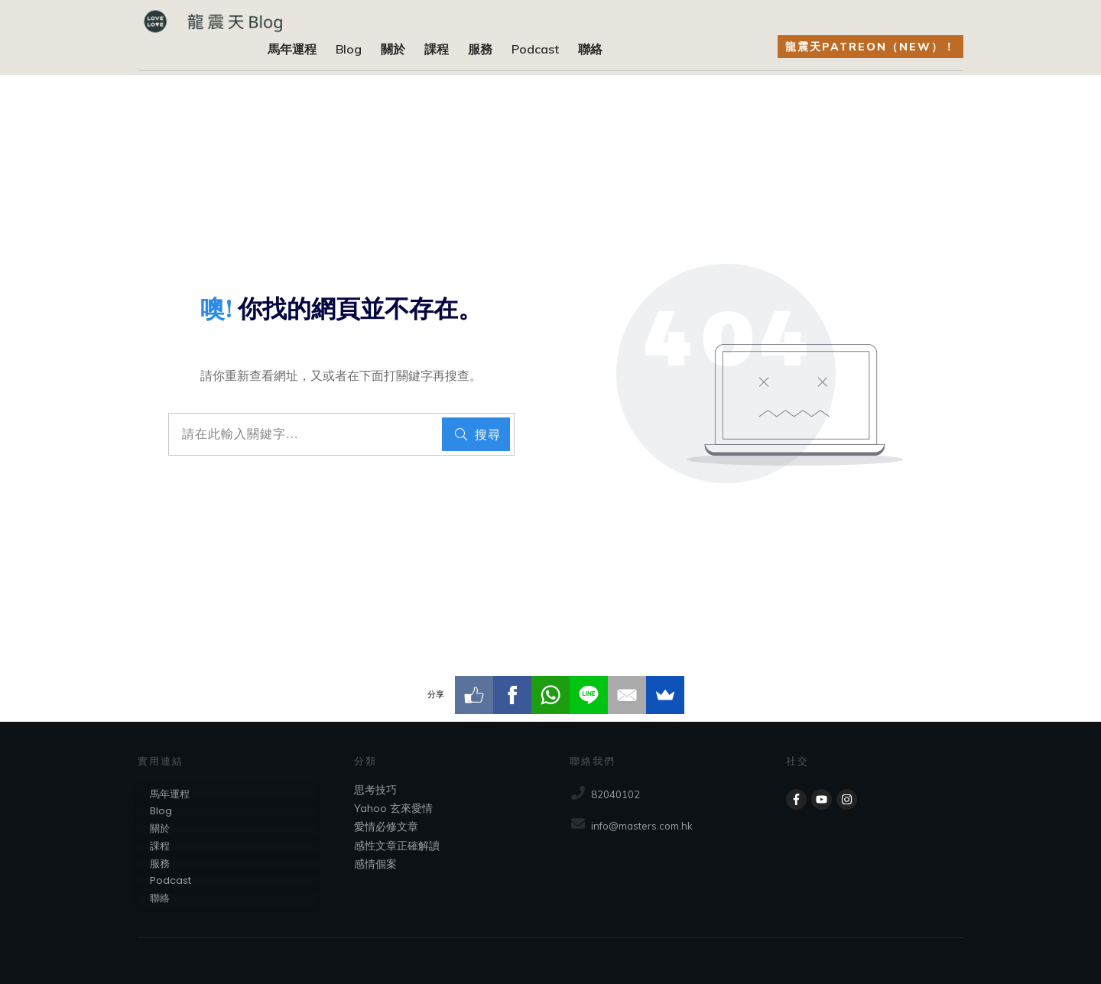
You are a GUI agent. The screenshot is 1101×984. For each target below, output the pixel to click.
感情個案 (375, 864)
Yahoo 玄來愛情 (393, 808)
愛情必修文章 (386, 826)
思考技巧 (375, 790)
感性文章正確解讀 (397, 845)
